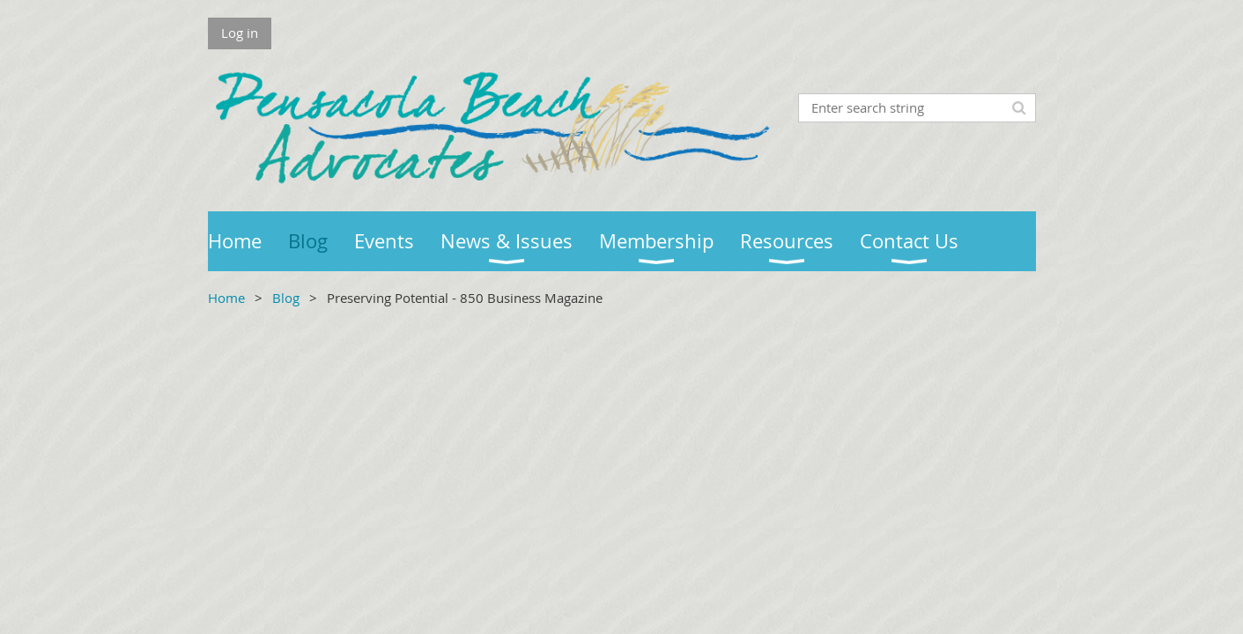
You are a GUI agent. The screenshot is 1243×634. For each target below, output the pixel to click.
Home (226, 297)
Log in (239, 32)
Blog (286, 297)
